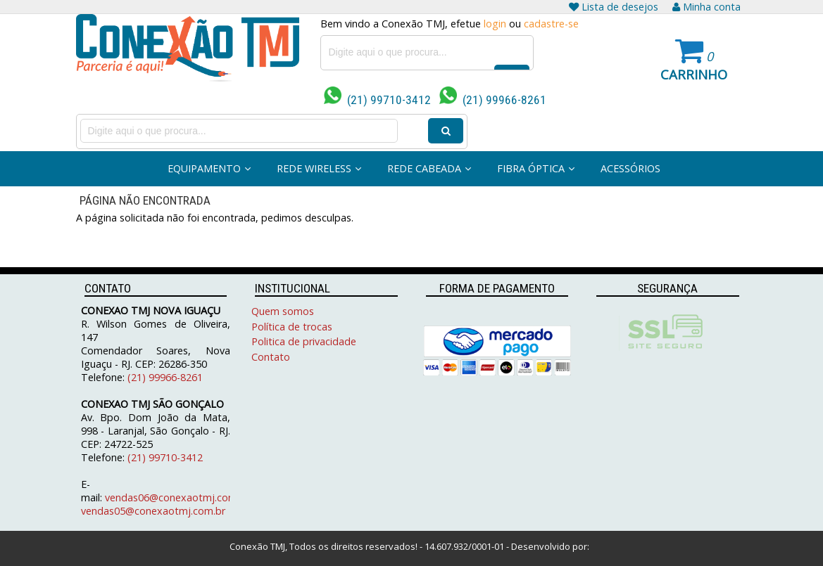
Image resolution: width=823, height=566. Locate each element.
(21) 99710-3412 (377, 100)
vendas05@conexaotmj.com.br (153, 510)
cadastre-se (551, 23)
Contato (270, 357)
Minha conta (706, 6)
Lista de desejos (613, 6)
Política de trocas (291, 326)
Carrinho (693, 74)
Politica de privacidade (303, 341)
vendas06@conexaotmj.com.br (177, 497)
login (495, 23)
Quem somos (282, 311)
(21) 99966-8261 (492, 100)
